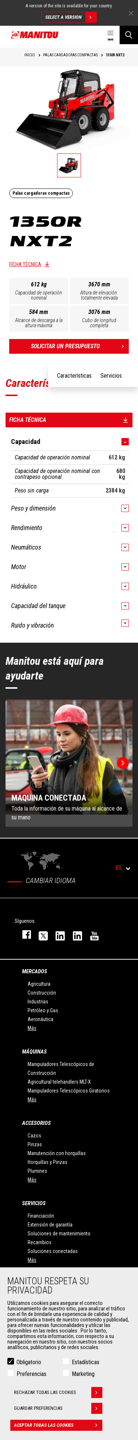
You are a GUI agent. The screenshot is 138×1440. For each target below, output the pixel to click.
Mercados (34, 971)
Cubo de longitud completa (99, 323)
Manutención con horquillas (57, 1153)
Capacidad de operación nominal (38, 295)
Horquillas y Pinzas (47, 1162)
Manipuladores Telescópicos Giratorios (69, 1091)
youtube (90, 934)
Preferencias (31, 1373)
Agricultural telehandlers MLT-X (59, 1082)
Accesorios (36, 1123)
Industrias (38, 1002)
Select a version (70, 17)
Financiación (41, 1216)
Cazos (34, 1136)
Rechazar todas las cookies (58, 1392)
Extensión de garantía (50, 1225)
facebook (23, 934)
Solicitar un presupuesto (80, 346)
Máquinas (34, 1051)
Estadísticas (85, 1362)
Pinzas (35, 1144)
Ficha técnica (25, 264)
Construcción (42, 993)
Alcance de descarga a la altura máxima (39, 323)
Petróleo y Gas (43, 1010)
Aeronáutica (40, 1019)
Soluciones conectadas (53, 1251)
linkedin (74, 934)
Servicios (34, 1203)
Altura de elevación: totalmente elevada (99, 295)
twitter (39, 934)
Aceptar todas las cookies (58, 1425)
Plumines (37, 1171)
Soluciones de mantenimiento (59, 1233)
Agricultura (39, 984)
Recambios (40, 1242)
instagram (56, 934)
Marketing (83, 1373)
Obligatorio (29, 1362)
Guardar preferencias (58, 1408)
